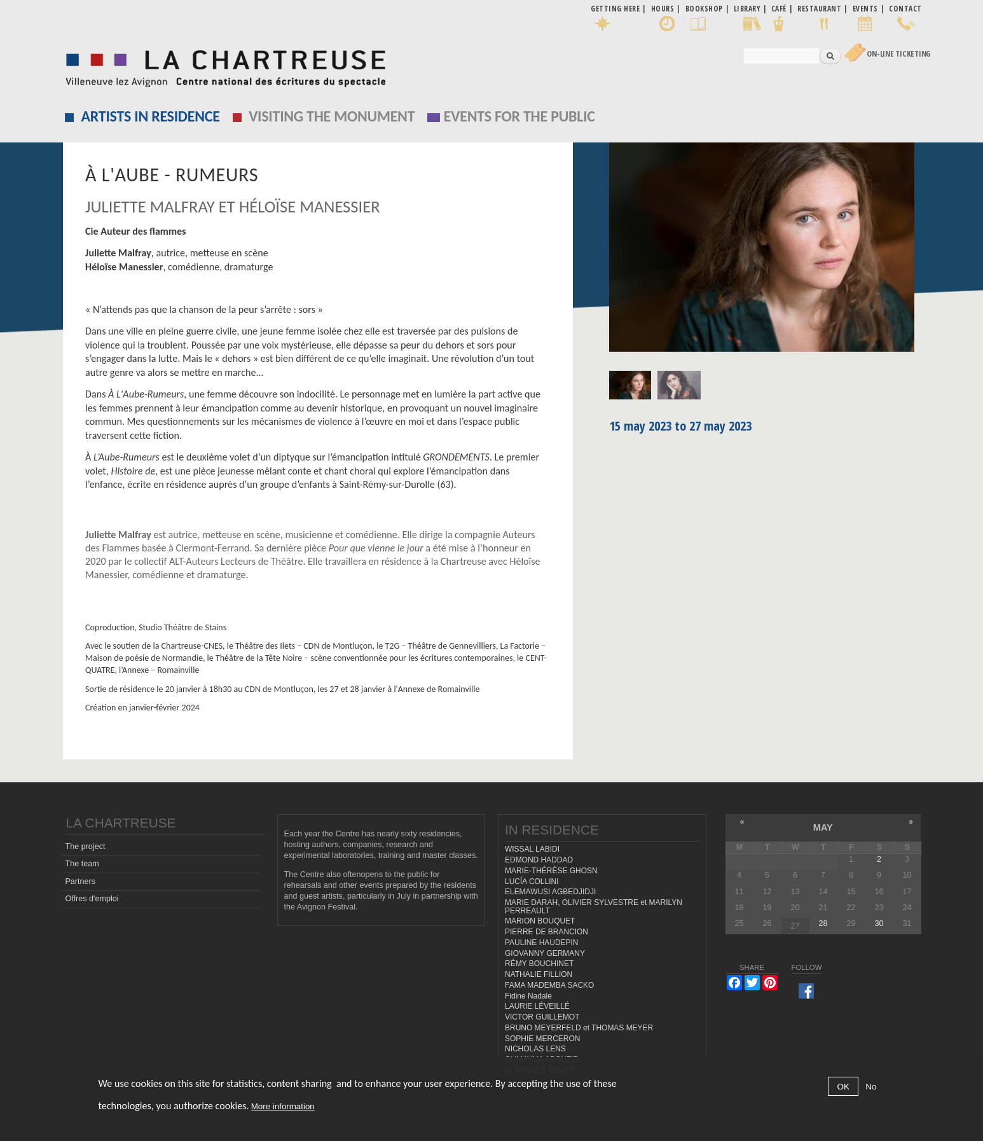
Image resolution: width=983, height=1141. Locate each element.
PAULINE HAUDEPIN (542, 942)
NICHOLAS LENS (535, 1048)
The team (82, 863)
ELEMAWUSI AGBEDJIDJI (550, 891)
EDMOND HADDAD (539, 859)
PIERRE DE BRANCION (546, 931)
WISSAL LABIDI (532, 849)
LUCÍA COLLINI (531, 881)
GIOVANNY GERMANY (545, 953)
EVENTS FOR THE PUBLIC (519, 116)
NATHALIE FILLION (538, 974)
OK (843, 1086)
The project (85, 846)
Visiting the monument (332, 116)
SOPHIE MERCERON (542, 1038)
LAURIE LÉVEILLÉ (537, 1006)
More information (283, 1106)
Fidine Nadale (528, 996)
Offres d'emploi (91, 898)
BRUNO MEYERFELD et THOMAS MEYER (579, 1027)
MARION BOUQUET (540, 920)
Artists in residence (150, 116)
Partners (80, 881)
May (823, 827)
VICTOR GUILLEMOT (542, 1017)
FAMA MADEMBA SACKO (549, 985)
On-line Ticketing (898, 53)
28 (822, 923)
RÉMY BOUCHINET (539, 963)
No (870, 1086)
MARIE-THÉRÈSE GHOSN (551, 870)
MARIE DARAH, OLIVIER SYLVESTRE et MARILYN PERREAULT (593, 906)
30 (878, 923)
